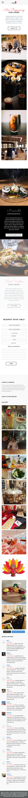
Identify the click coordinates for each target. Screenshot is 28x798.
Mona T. (8, 653)
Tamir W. (9, 774)
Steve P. (9, 737)
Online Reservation (14, 235)
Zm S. (8, 677)
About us (14, 28)
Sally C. (8, 665)
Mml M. (8, 749)
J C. (8, 725)
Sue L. (8, 689)
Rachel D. (9, 712)
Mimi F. (8, 761)
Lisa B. (8, 702)
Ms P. (8, 640)
